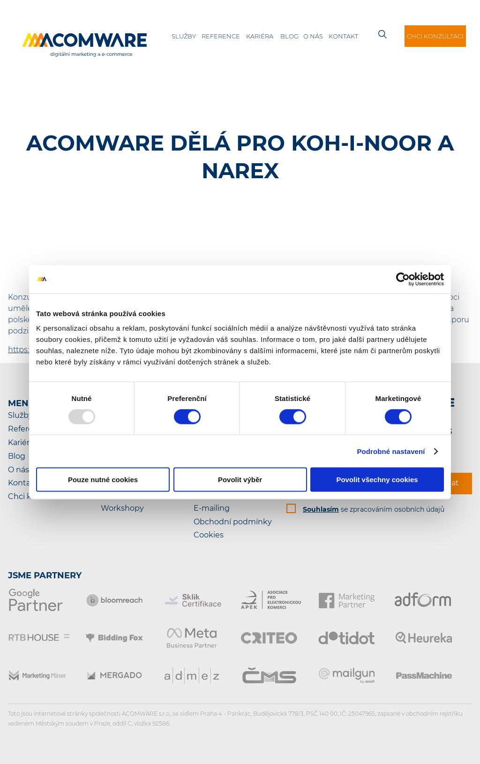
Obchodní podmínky (233, 521)
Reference (221, 36)
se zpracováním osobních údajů (373, 509)
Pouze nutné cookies (103, 480)
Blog (289, 36)
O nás (313, 36)
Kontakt (343, 36)
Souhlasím (321, 509)
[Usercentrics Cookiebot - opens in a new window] (403, 279)
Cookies (209, 534)
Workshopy (122, 508)
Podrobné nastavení (391, 451)
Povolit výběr (240, 480)
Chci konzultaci (435, 36)
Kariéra (259, 36)
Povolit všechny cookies (377, 480)
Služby (184, 36)
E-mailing (212, 508)
